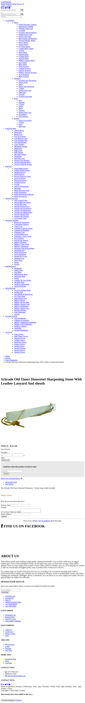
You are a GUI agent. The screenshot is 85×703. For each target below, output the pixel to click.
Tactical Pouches (20, 286)
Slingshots (18, 156)
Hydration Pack (19, 276)
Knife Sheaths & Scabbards (24, 194)
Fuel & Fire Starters (21, 240)
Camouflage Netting (21, 224)
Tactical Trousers (25, 70)
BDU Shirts (23, 64)
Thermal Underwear (26, 29)
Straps (16, 262)
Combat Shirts (24, 57)
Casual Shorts (23, 45)
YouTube (8, 664)
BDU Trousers (24, 76)
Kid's (16, 98)
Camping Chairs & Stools (23, 228)
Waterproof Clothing (26, 27)
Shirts (21, 108)
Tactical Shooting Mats (22, 162)
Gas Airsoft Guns (20, 218)
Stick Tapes (18, 260)
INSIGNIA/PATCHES (13, 603)
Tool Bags (17, 272)
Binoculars (18, 132)
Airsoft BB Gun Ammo (22, 202)
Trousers (22, 110)
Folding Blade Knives (22, 170)
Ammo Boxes (19, 130)
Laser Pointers (19, 144)
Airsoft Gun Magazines (22, 210)
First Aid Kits (19, 238)
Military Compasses (21, 246)
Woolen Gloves (19, 352)
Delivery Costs (10, 620)
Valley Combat (6, 6)
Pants (20, 124)
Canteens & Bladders (21, 230)
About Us (8, 630)
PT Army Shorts (24, 47)
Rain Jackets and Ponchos (28, 39)
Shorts (21, 106)
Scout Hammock (20, 254)
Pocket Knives (19, 174)
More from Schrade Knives (11, 478)
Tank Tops (22, 92)
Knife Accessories (20, 196)
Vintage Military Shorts (27, 41)
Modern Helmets (20, 310)
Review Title (5, 505)
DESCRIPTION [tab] (11, 482)
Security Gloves (20, 348)
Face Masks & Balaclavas (23, 294)
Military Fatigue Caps (22, 304)
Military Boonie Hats (21, 302)
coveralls (22, 31)
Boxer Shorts (23, 43)
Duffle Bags (18, 270)
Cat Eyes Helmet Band (22, 290)
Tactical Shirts (24, 58)
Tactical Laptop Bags (21, 284)
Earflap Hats (18, 292)
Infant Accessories (25, 120)
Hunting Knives (19, 172)
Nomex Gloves (19, 344)
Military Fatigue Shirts (27, 60)
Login (3, 2)
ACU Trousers (24, 74)
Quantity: (4, 452)
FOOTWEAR (10, 597)
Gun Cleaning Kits (20, 140)
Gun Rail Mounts (20, 142)
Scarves (17, 314)
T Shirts (21, 51)
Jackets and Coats (25, 37)
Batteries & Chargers (21, 216)
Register (8, 2)
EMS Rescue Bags (20, 274)
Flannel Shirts (23, 55)
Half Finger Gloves (21, 336)
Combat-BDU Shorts (26, 49)
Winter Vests (23, 82)
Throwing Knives (20, 180)
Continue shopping (8, 701)
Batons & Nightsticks (21, 222)
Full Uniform (23, 116)
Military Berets (19, 300)
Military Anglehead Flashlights (25, 322)
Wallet (16, 278)
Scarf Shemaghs (20, 312)
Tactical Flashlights (21, 330)
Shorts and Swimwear (26, 86)
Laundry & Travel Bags (22, 280)
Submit (6, 473)
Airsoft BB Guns (20, 204)
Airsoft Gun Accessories (22, 208)
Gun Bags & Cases (21, 138)
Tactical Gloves (19, 350)
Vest (20, 100)
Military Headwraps (21, 306)
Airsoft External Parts (22, 206)
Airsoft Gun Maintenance (23, 212)
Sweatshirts (23, 114)
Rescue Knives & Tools (22, 176)
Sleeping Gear (19, 258)
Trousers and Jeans (25, 96)
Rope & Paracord (20, 252)
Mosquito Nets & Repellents (24, 248)
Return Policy (10, 618)
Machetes (17, 188)
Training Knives (20, 182)
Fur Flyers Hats (19, 296)
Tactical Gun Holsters (22, 160)
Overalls (22, 94)
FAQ (7, 636)
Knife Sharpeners (20, 192)
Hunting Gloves (19, 338)
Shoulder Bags (19, 282)
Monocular (18, 148)
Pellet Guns (18, 150)
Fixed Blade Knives (21, 168)
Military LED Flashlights (23, 324)
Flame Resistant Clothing (28, 25)
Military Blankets (20, 242)
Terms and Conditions (13, 622)
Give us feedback (44, 521)
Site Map (8, 651)
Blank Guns (18, 134)
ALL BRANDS (10, 607)
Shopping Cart (10, 616)
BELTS (8, 601)
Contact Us (15, 4)
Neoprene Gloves (20, 342)
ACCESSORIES (11, 605)
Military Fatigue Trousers (28, 72)
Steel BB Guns (19, 158)
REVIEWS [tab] (9, 484)
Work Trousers (24, 66)
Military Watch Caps (21, 308)
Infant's (16, 118)
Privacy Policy (10, 634)
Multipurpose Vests (25, 35)
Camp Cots (18, 226)
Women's (17, 78)
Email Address (6, 515)
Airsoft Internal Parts (21, 214)
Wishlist (8, 4)
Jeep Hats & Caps (20, 298)
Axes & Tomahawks (21, 186)
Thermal (22, 102)
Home (3, 4)
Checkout (18, 701)
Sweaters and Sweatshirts (28, 33)
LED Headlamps (20, 318)
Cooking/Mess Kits (21, 234)
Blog (7, 662)
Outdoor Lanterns (20, 326)
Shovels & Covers (20, 256)
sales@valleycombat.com (17, 676)
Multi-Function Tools (21, 190)
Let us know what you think (11, 513)
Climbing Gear (19, 232)
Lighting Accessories (21, 320)
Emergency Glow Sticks (22, 236)
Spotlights (17, 328)
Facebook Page (10, 660)
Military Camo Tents (21, 244)
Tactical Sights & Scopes (23, 164)
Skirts (21, 84)
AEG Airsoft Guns (20, 200)
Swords (16, 184)
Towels (16, 264)
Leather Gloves (19, 340)
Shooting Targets (20, 154)
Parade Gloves (19, 346)
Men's (16, 23)
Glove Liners (18, 334)
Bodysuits (22, 126)
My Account (9, 645)
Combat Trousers (25, 68)
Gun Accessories (20, 136)
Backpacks (18, 268)
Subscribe (5, 593)
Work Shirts (23, 53)
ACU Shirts (23, 62)
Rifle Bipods (18, 152)
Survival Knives (20, 178)
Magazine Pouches (20, 146)
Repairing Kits (19, 250)
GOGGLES (9, 599)
